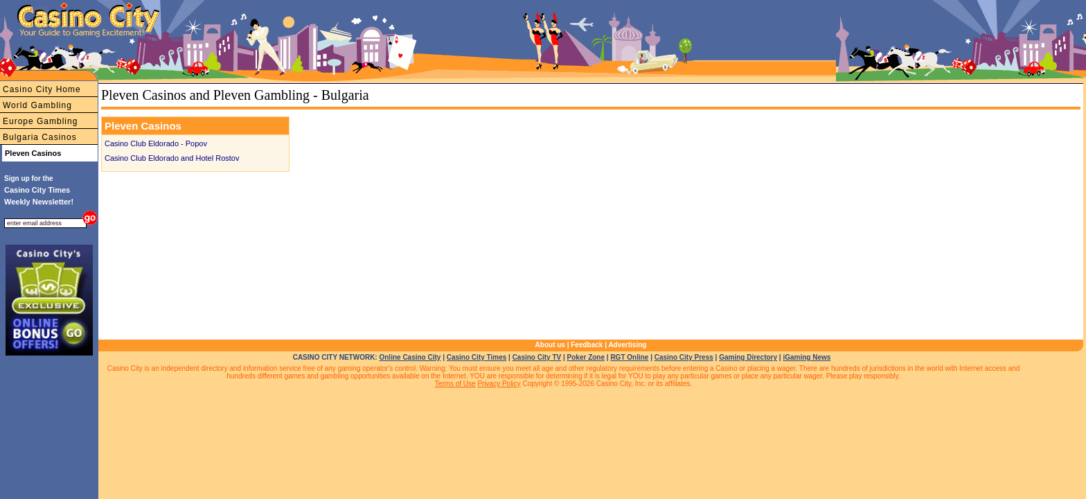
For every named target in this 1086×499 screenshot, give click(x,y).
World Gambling (37, 105)
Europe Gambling (40, 121)
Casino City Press (684, 357)
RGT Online (629, 357)
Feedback (587, 345)
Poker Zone (586, 357)
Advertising (627, 345)
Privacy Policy (498, 383)
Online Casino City (409, 357)
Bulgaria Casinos (40, 137)
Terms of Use (455, 383)
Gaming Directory (748, 357)
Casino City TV (537, 357)
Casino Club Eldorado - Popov (156, 143)
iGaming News (806, 357)
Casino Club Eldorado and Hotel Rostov (172, 158)
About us (550, 345)
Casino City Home (42, 89)
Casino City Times (477, 357)
